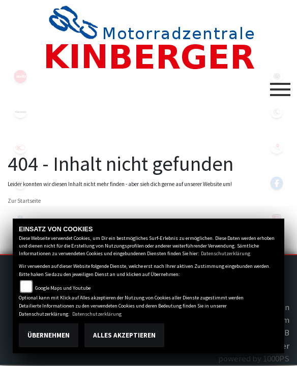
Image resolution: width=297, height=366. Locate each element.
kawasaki (20, 112)
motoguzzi (20, 183)
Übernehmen (48, 335)
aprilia (20, 76)
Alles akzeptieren (124, 335)
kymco (20, 147)
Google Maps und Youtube (63, 288)
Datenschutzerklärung (225, 253)
